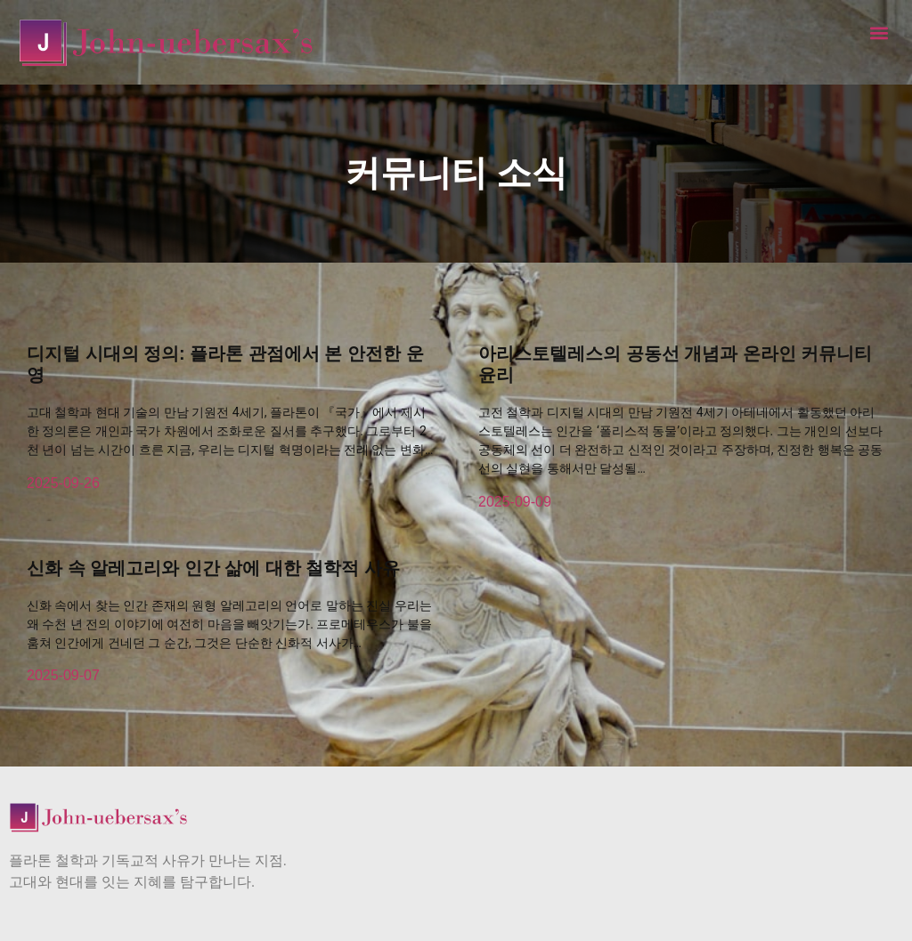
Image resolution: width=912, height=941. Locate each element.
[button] (879, 32)
